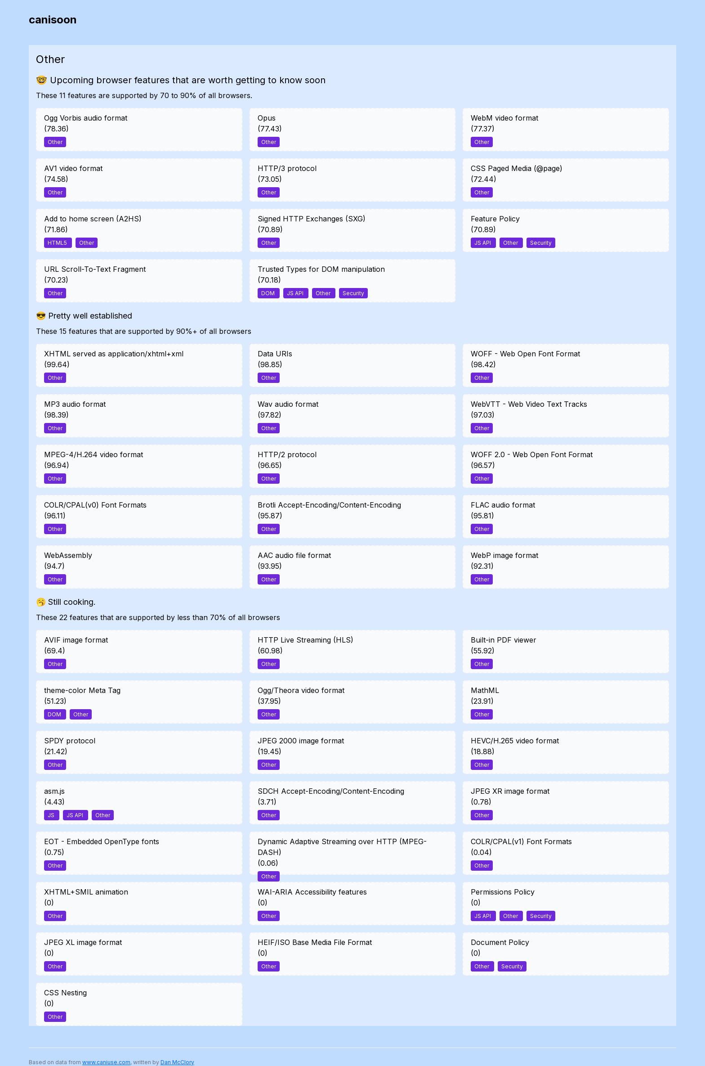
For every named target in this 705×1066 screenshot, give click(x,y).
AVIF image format (76, 639)
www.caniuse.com (106, 1062)
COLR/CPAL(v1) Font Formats (521, 841)
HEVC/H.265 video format (515, 740)
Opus (267, 117)
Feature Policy (495, 218)
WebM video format (504, 117)
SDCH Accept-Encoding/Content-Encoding (331, 791)
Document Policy (500, 942)
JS (52, 815)
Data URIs (275, 353)
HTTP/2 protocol (287, 454)
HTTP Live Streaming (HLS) (305, 639)
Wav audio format (288, 404)
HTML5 (58, 242)
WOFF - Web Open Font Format (525, 353)
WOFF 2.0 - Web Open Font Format (532, 454)
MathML (485, 690)
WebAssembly (68, 555)
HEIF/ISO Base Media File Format (315, 942)
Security (541, 242)
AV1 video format (73, 168)
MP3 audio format (75, 404)
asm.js (54, 791)
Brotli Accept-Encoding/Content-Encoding (329, 504)
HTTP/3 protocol (287, 168)
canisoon (53, 19)
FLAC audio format (503, 504)
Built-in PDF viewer (503, 639)
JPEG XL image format (83, 942)
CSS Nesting (65, 992)
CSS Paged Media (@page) (516, 168)
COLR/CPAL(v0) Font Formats (95, 504)
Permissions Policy (503, 891)
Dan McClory (177, 1062)
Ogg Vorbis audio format (85, 117)
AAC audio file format (294, 555)
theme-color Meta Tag (82, 690)
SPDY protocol (69, 740)
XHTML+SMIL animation (86, 891)
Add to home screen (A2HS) (93, 218)
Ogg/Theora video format (301, 690)
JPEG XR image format (510, 791)
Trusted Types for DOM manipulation (321, 269)
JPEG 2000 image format (301, 740)
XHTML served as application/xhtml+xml (113, 353)
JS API (483, 242)
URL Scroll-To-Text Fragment (95, 269)
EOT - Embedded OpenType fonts (101, 841)
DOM (268, 293)
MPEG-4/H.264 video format (93, 454)
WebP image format (504, 555)
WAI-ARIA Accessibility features (312, 891)
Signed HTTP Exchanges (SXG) (312, 218)
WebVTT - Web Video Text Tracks (529, 404)
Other (55, 142)
